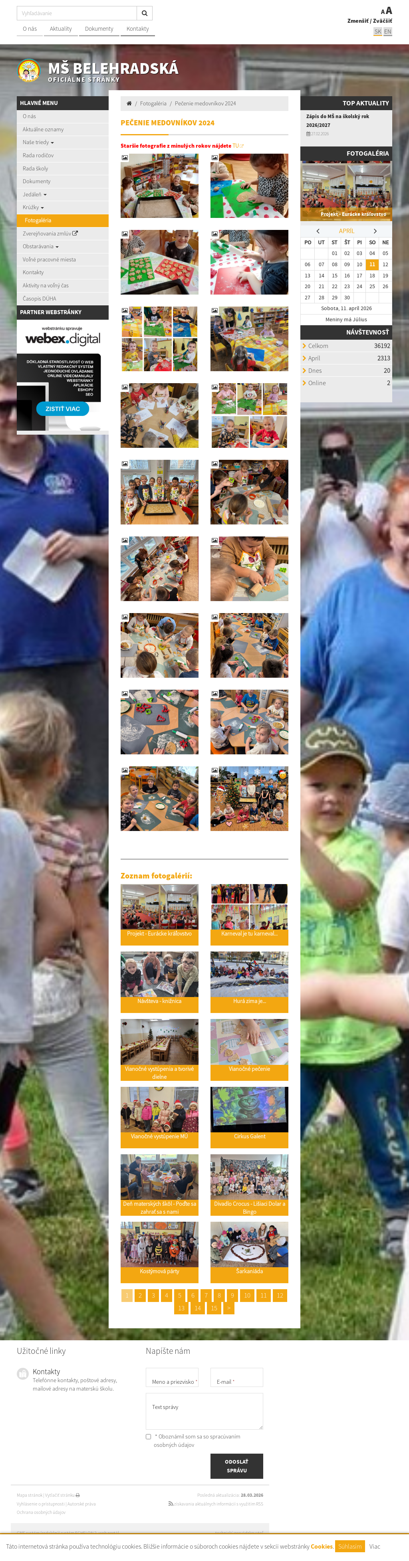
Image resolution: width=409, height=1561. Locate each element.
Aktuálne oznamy (43, 129)
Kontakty (138, 28)
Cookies (322, 1546)
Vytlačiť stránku (62, 1495)
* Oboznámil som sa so (193, 1441)
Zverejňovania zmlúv (50, 233)
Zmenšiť (358, 20)
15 (214, 1308)
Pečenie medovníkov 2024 (205, 103)
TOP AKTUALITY (366, 103)
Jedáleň (35, 194)
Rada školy (35, 168)
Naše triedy (38, 142)
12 (280, 1295)
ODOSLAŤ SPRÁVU (236, 1466)
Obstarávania (41, 246)
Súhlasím (350, 1546)
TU (235, 145)
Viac (374, 1546)
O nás (30, 28)
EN (387, 31)
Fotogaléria (38, 220)
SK (378, 31)
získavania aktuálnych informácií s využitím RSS (216, 1504)
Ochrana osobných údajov (41, 1512)
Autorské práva (82, 1504)
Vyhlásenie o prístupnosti (41, 1504)
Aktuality (61, 28)
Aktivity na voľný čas (46, 285)
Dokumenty (99, 28)
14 (198, 1308)
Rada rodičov (38, 155)
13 (181, 1308)
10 (247, 1295)
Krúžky (33, 207)
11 (263, 1295)
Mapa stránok (29, 1495)
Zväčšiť (382, 20)
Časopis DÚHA (39, 298)
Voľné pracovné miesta (49, 259)
